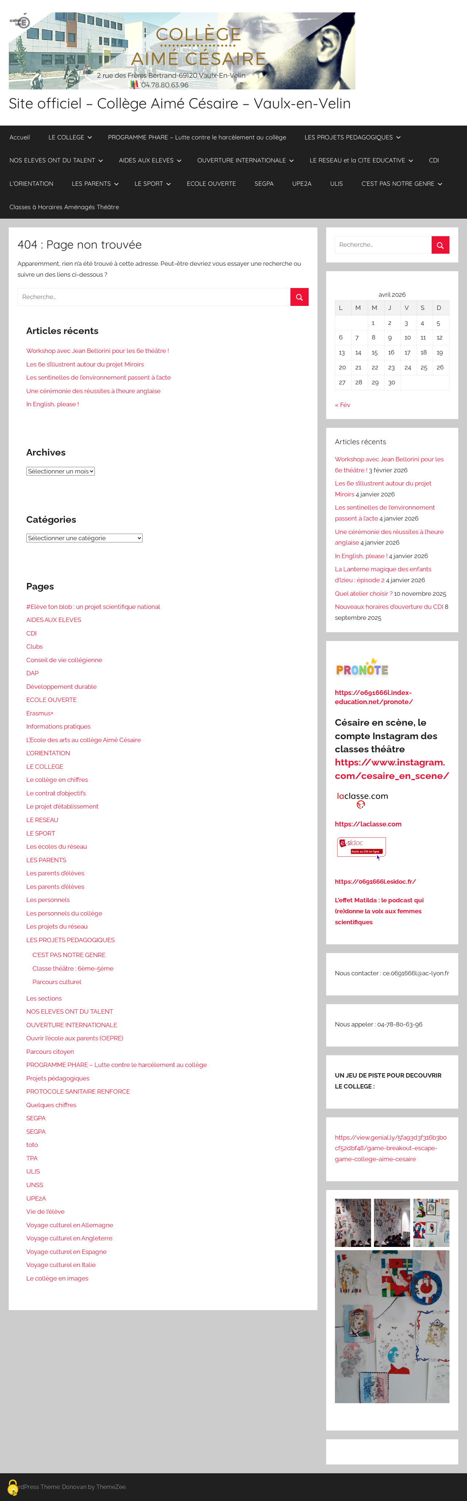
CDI (434, 160)
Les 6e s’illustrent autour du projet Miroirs (85, 364)
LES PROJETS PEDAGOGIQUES (353, 137)
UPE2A (302, 183)
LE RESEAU (42, 820)
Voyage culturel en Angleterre (69, 1238)
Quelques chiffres (51, 1105)
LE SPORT (153, 183)
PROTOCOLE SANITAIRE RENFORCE (78, 1091)
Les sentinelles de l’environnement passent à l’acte (98, 377)
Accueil (19, 137)
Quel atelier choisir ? (364, 593)
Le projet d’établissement (62, 806)
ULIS (336, 183)
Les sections (44, 998)
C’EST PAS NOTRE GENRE (402, 183)
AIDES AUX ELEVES (150, 160)
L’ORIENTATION (31, 183)
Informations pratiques (58, 726)
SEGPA (264, 183)
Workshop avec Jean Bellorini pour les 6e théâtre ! (97, 350)
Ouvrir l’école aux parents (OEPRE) (74, 1038)
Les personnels (48, 899)
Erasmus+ (39, 713)
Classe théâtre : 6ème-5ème (72, 968)
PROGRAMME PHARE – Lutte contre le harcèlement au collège (197, 137)
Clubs (34, 646)
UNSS (34, 1185)
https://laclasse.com (368, 824)
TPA (32, 1158)
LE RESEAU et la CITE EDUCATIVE (361, 160)
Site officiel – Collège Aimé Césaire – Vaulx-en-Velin (180, 103)
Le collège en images (57, 1278)
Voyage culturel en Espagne (66, 1251)
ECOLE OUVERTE (211, 183)
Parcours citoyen (50, 1051)
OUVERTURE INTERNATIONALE (245, 160)
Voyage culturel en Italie (61, 1264)
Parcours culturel (56, 982)
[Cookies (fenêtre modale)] (13, 1488)
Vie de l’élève (45, 1211)
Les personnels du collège (64, 913)
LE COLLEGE (70, 137)
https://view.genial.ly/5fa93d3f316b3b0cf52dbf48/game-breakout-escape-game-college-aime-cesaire (391, 1148)
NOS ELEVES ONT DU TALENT (56, 160)
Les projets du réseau (57, 926)
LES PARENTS (95, 183)
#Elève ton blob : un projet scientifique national (93, 606)
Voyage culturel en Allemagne (69, 1225)
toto (32, 1144)
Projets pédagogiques (57, 1078)
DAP (32, 673)
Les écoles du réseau (56, 846)
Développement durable (61, 686)
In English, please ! (52, 404)
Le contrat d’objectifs (56, 793)
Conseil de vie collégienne (64, 660)
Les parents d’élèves (55, 873)
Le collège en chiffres (57, 779)
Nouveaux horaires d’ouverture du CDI (389, 606)
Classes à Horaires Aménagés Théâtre (64, 207)
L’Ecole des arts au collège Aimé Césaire (83, 740)
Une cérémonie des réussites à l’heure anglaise (93, 391)
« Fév (342, 404)
